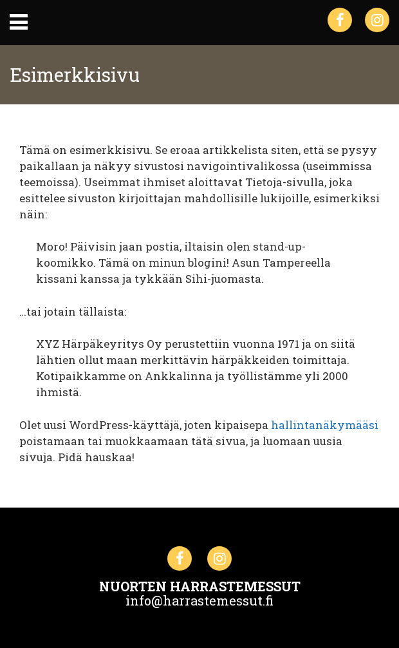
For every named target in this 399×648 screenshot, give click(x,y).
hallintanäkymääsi (324, 424)
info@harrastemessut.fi (199, 600)
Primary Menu (19, 22)
